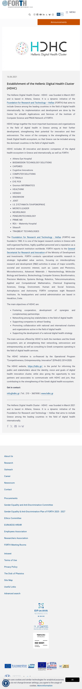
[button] (6, 683)
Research (8, 463)
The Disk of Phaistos (14, 573)
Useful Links (10, 587)
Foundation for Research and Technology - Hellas (36, 237)
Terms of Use (10, 560)
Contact (8, 489)
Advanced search (12, 593)
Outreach (8, 469)
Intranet (7, 553)
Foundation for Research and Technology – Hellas (30, 102)
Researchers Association (16, 538)
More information (45, 685)
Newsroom (9, 483)
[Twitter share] (11, 426)
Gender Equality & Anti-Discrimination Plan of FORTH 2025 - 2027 (34, 511)
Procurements (11, 498)
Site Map (8, 580)
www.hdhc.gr (47, 393)
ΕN (58, 14)
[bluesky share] (22, 426)
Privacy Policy (10, 567)
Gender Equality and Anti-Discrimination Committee (28, 505)
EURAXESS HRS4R (13, 525)
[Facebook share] (7, 426)
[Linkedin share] (19, 426)
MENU (71, 12)
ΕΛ (62, 14)
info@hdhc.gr (13, 393)
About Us (8, 456)
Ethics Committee (12, 518)
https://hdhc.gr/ (35, 366)
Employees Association (15, 531)
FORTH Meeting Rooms (15, 545)
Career (7, 476)
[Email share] (15, 426)
